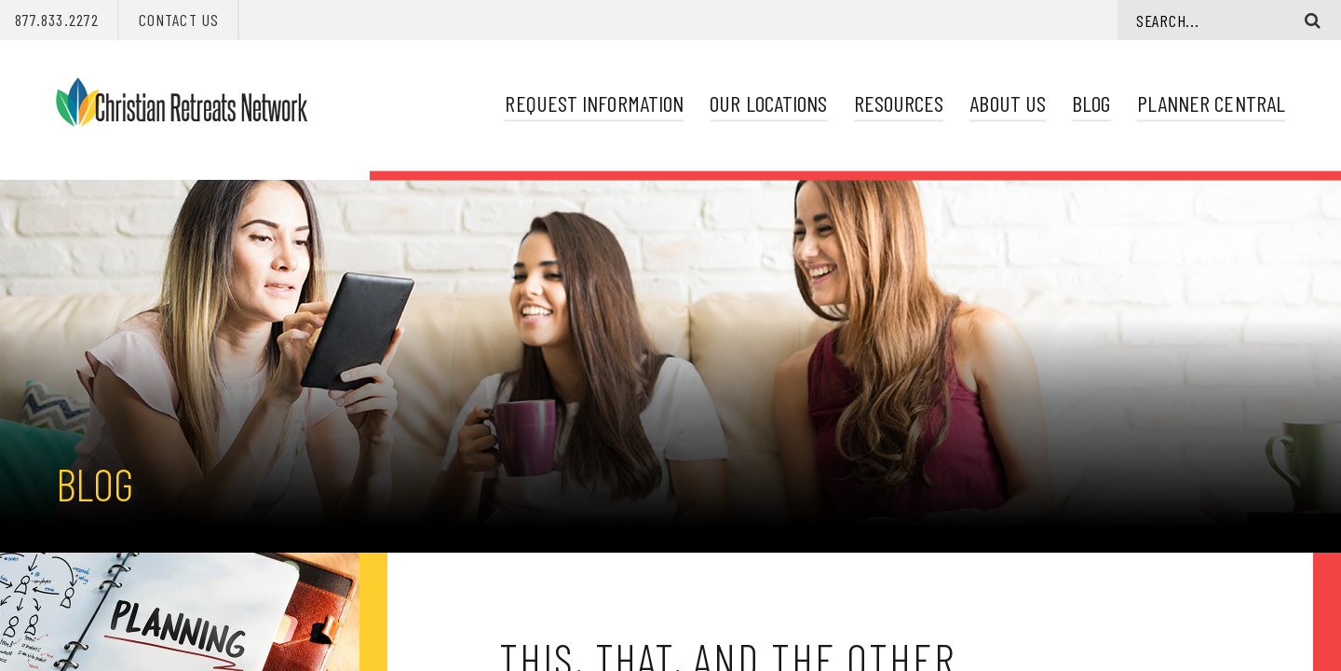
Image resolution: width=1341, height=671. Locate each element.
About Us (1007, 102)
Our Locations (768, 102)
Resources (899, 102)
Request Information (594, 102)
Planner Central (1211, 102)
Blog (1091, 102)
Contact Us (179, 19)
